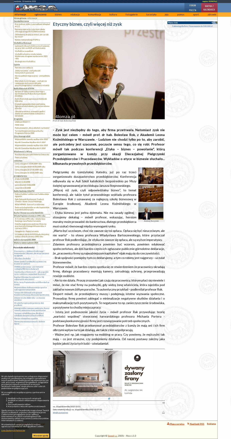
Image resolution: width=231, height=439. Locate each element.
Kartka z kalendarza (209, 7)
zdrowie (212, 14)
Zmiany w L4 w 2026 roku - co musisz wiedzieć (29, 299)
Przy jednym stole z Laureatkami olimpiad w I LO (32, 25)
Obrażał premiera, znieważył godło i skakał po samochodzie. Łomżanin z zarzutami (30, 113)
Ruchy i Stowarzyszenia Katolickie (28, 213)
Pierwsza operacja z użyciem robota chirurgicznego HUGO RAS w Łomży (30, 30)
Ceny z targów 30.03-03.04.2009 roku (30, 167)
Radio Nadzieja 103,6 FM (24, 191)
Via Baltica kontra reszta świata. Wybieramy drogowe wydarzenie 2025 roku (31, 56)
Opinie (17, 64)
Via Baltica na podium (24, 51)
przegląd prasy (20, 176)
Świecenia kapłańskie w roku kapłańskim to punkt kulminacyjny (32, 208)
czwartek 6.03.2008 (23, 188)
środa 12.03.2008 (22, 179)
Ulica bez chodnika (22, 258)
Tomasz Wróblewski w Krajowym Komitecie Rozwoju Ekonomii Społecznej (31, 293)
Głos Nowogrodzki (22, 136)
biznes (58, 14)
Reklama (211, 423)
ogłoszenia (40, 14)
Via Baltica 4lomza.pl (22, 43)
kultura (113, 14)
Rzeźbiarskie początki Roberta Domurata (32, 154)
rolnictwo (18, 161)
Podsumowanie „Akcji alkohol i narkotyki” (32, 128)
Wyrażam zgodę (40, 435)
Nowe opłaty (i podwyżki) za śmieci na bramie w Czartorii (30, 262)
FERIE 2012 (19, 125)
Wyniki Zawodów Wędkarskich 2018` (30, 148)
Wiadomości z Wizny (23, 151)
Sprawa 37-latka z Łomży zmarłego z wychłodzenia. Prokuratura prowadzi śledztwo (30, 93)
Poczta (192, 10)
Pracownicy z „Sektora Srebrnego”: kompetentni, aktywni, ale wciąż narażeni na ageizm (31, 253)
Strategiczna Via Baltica (25, 61)
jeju (167, 14)
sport (196, 14)
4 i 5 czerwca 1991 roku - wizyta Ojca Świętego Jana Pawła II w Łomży (30, 220)
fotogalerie (132, 14)
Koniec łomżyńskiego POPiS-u (27, 40)
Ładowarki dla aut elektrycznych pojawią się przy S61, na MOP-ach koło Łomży (32, 47)
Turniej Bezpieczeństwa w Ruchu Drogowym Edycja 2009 (29, 132)
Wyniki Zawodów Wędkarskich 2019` (30, 142)
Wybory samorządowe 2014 (26, 243)
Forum (192, 5)
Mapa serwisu (175, 423)
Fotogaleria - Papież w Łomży (27, 231)
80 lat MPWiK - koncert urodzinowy (29, 204)
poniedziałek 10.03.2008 (25, 185)
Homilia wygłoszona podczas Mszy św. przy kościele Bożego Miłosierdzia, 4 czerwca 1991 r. (31, 226)
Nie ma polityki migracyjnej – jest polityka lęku (32, 77)
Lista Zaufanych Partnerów (13, 430)
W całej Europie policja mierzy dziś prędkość (29, 304)
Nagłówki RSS (195, 423)
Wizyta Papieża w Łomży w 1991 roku (29, 216)
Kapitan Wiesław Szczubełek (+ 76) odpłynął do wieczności (29, 278)
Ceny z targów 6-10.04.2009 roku (28, 164)
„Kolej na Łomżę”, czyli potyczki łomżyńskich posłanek (27, 71)
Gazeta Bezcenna (21, 21)
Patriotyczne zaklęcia (24, 67)
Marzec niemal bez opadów (26, 318)
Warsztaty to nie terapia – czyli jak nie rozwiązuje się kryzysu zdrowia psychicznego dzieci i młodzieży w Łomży (32, 83)
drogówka (18, 119)
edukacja (75, 14)
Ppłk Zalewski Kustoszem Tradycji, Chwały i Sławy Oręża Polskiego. (29, 200)
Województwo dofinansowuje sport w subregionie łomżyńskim (30, 288)
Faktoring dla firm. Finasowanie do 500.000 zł (192, 26)
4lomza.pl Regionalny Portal (30, 426)
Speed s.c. (113, 435)
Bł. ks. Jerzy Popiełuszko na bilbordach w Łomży (31, 283)
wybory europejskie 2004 (25, 240)
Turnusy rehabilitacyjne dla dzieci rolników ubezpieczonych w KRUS (29, 314)
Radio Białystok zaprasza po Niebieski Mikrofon (31, 100)
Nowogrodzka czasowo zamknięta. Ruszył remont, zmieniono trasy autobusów (31, 309)
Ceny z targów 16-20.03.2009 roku (29, 173)
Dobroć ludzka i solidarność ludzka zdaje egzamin (32, 195)
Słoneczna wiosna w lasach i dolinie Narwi (29, 322)
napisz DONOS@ (209, 1)
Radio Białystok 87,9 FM (24, 88)
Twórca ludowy (21, 157)
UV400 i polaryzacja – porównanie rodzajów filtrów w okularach (28, 268)
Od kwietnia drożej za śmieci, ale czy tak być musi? (32, 35)
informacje (20, 14)
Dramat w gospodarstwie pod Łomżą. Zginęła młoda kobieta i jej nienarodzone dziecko (32, 106)
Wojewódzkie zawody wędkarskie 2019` (31, 145)
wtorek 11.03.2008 (22, 182)
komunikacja (94, 14)
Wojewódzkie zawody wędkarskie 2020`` (32, 139)
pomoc (181, 14)
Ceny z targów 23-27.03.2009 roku (29, 170)
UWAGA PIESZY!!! (22, 122)
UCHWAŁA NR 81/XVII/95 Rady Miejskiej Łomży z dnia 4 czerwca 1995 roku (32, 235)
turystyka (151, 14)
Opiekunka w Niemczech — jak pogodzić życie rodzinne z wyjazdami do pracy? (31, 273)
